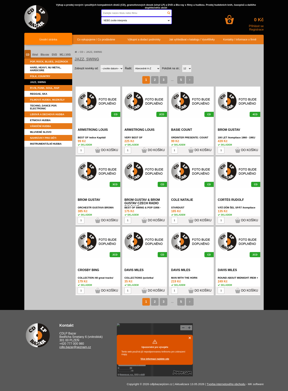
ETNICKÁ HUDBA (40, 120)
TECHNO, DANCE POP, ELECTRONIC (43, 107)
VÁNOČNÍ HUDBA (40, 126)
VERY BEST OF (133, 137)
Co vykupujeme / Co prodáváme (96, 39)
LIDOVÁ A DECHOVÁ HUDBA (47, 114)
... (172, 79)
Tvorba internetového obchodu (226, 384)
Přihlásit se (256, 26)
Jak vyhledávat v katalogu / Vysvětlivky (192, 39)
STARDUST (177, 207)
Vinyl (35, 54)
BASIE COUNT (181, 129)
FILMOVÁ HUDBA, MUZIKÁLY (47, 99)
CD (27, 54)
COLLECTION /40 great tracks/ (95, 277)
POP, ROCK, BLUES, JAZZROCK (49, 61)
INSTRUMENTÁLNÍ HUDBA (46, 143)
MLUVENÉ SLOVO (40, 132)
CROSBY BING (88, 270)
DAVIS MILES (134, 270)
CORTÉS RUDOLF (231, 199)
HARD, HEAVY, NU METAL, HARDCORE (45, 69)
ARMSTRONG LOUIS (93, 129)
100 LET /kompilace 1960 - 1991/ (236, 137)
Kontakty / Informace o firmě (239, 39)
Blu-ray (45, 54)
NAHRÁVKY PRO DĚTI (43, 137)
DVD (54, 54)
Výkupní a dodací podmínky (144, 39)
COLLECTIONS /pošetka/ (138, 277)
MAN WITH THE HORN (184, 277)
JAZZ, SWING (38, 82)
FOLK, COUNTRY (40, 76)
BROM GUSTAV (229, 129)
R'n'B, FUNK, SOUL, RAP (44, 88)
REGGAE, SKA (38, 93)
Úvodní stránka (48, 39)
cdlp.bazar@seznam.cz (75, 347)
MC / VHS (65, 54)
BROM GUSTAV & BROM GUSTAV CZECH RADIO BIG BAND (142, 203)
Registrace (256, 29)
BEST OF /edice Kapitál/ (92, 137)
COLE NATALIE (182, 199)
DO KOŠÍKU (109, 150)
